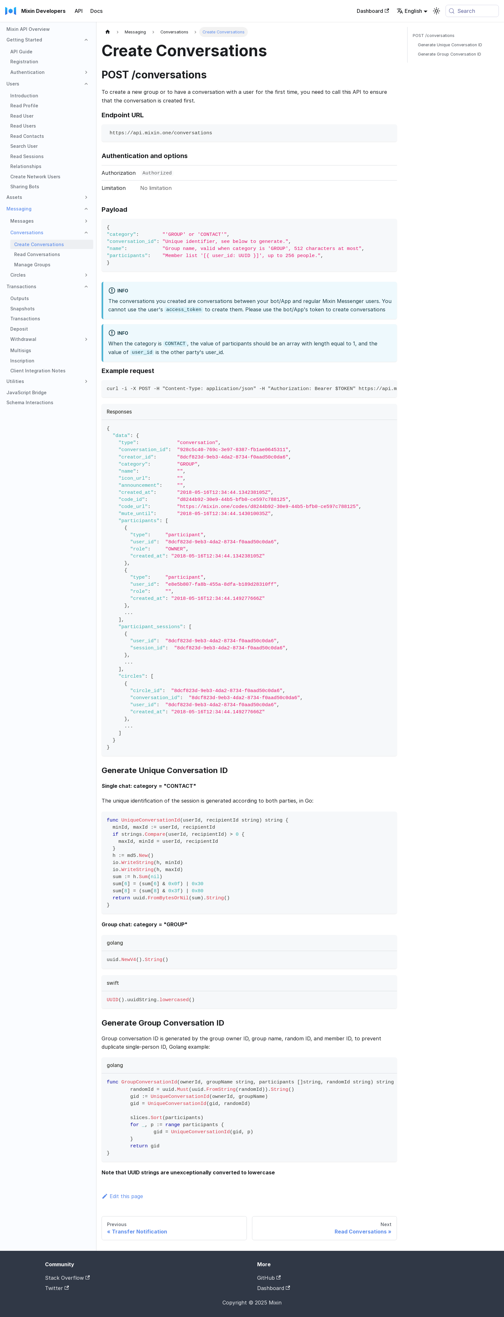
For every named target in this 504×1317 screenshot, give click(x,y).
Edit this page (122, 1196)
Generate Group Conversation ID (449, 54)
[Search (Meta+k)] (472, 11)
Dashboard (373, 11)
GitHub (269, 1278)
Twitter (57, 1288)
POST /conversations (434, 35)
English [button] (409, 11)
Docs (96, 11)
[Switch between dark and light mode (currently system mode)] (436, 11)
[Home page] (108, 32)
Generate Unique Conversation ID (450, 44)
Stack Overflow (67, 1278)
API (79, 11)
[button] (48, 40)
